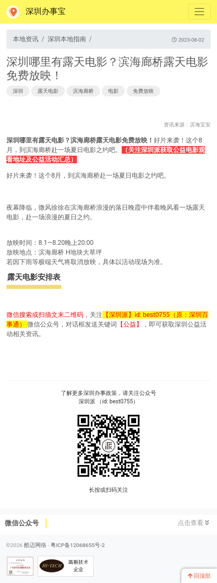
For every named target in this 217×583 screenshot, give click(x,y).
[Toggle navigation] (199, 12)
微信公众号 (22, 523)
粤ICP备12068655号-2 (77, 545)
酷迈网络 (35, 545)
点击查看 (193, 523)
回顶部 (199, 576)
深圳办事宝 (36, 12)
